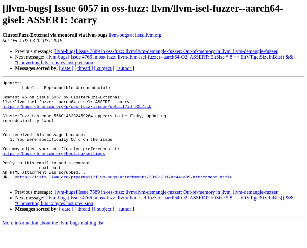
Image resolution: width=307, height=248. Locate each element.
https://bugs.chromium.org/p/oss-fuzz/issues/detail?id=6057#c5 (77, 112)
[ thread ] (83, 68)
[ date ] (66, 68)
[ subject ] (104, 68)
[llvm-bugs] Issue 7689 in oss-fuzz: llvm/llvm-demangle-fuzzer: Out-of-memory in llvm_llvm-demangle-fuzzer (166, 51)
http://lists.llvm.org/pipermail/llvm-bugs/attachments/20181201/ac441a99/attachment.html (123, 196)
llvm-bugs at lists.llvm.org (135, 35)
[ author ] (124, 68)
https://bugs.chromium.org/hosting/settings (54, 168)
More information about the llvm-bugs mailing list (53, 242)
